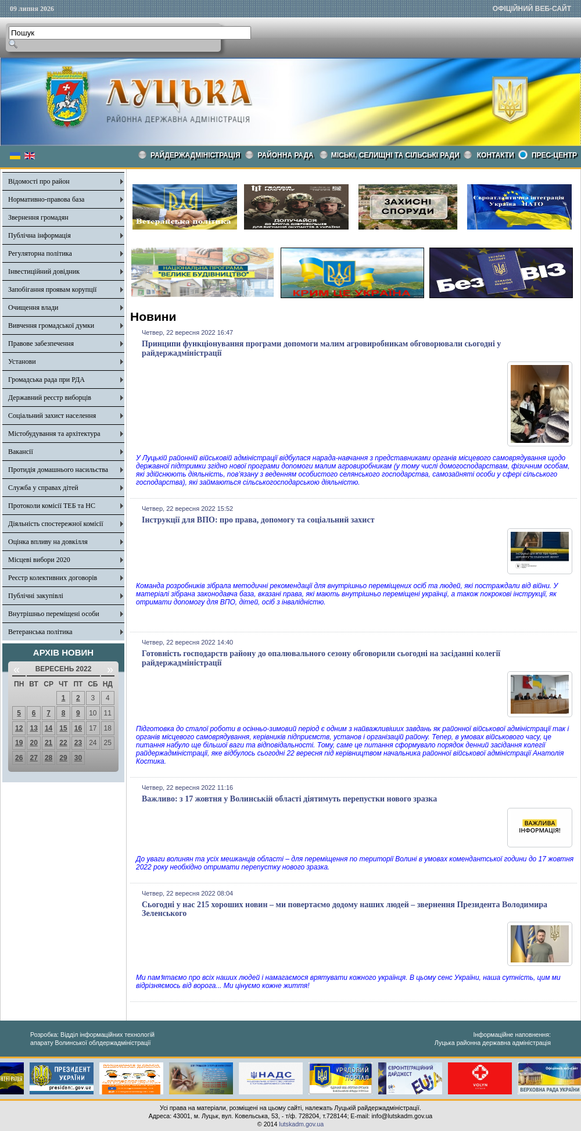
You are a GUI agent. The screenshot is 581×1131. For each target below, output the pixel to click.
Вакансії (20, 452)
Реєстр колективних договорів (52, 578)
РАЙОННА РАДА (286, 155)
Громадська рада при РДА (46, 379)
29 (63, 758)
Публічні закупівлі (35, 596)
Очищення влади (33, 307)
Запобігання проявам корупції (52, 289)
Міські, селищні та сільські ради (395, 155)
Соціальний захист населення (52, 415)
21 (48, 743)
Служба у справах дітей (43, 488)
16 (78, 728)
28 (48, 758)
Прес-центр (554, 155)
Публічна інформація (39, 235)
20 (33, 743)
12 (19, 728)
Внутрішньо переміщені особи (53, 614)
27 (33, 758)
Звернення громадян (38, 217)
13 (33, 728)
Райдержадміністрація (195, 155)
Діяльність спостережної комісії (55, 524)
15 (63, 728)
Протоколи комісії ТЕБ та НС (51, 506)
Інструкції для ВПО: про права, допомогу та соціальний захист (258, 520)
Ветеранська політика (40, 632)
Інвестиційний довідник (44, 271)
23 (78, 743)
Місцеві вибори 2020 (39, 560)
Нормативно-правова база (46, 199)
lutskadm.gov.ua (301, 1124)
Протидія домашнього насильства (58, 470)
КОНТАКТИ (495, 155)
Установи (22, 361)
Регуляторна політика (40, 253)
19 (19, 743)
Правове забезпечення (41, 343)
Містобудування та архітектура (54, 434)
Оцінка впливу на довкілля (48, 542)
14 (48, 728)
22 (63, 743)
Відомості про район (39, 181)
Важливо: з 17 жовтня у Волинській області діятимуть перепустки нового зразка (289, 798)
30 (78, 758)
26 (19, 758)
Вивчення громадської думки (51, 325)
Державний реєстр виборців (49, 397)
